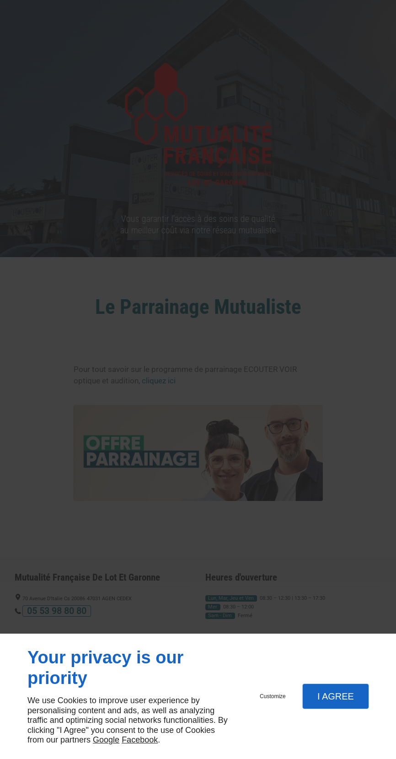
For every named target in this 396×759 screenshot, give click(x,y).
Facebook (140, 739)
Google (106, 739)
